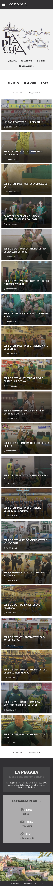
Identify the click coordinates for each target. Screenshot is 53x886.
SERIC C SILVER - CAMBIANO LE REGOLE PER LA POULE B (26, 444)
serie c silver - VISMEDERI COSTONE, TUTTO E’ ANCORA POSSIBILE (26, 282)
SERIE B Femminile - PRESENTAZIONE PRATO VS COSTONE (26, 347)
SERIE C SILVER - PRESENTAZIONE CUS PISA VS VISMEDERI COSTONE (25, 250)
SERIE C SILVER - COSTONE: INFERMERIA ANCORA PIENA (23, 153)
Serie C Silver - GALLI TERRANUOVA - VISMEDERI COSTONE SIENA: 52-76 (22, 703)
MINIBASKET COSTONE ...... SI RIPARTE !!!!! (23, 122)
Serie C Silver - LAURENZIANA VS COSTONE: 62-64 (26, 315)
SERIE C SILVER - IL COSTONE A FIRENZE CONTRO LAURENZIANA (23, 380)
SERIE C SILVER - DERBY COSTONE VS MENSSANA (22, 606)
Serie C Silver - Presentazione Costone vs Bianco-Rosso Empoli (25, 671)
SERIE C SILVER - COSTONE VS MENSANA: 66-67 (26, 477)
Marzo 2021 (19, 93)
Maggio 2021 (33, 93)
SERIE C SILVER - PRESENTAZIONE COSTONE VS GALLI (25, 736)
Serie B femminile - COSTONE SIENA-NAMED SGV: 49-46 (26, 574)
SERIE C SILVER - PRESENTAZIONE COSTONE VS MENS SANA (25, 542)
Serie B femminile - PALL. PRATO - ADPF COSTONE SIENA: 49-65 (24, 412)
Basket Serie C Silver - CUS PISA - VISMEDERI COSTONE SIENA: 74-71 (21, 218)
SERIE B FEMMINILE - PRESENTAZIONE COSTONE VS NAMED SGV (22, 509)
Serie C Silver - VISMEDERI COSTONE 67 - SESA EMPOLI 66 (24, 639)
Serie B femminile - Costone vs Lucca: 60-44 (26, 185)
